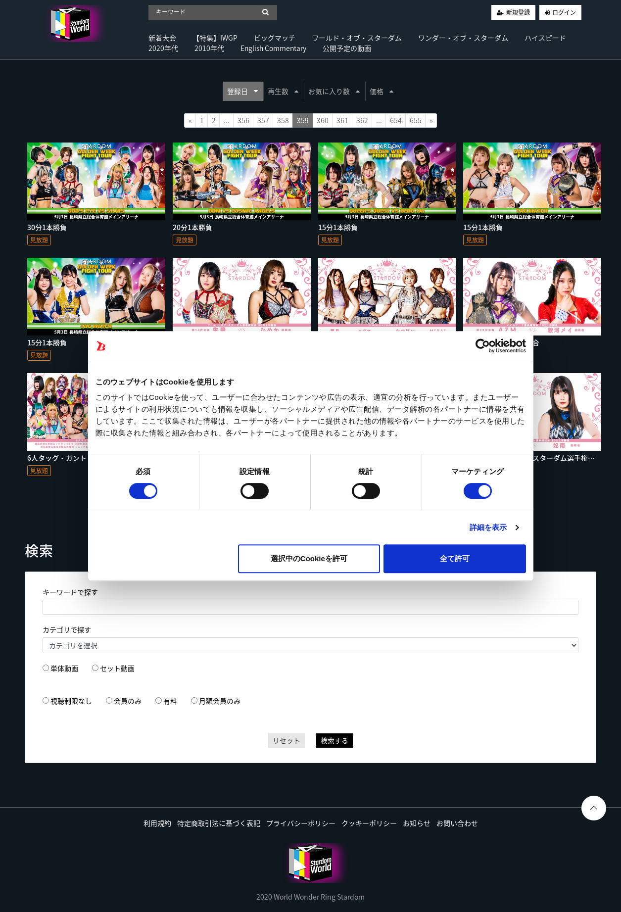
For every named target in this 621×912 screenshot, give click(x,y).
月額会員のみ (219, 701)
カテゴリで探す (67, 629)
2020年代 (163, 48)
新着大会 (162, 38)
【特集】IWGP (215, 38)
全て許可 (455, 558)
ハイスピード (545, 38)
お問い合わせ (457, 823)
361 (342, 120)
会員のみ (128, 701)
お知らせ (416, 823)
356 (243, 120)
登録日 (242, 91)
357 (263, 120)
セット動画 (117, 668)
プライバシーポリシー (300, 823)
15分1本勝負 (338, 227)
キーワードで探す (70, 592)
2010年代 (209, 48)
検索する (334, 740)
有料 (170, 701)
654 (396, 120)
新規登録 (518, 12)
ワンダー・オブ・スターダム (463, 38)
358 (283, 120)
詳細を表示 (488, 527)
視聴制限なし (71, 701)
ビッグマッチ (274, 38)
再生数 (283, 91)
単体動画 (64, 668)
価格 (381, 91)
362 (362, 120)
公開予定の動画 (347, 48)
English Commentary (273, 48)
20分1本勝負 (192, 227)
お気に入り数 (334, 91)
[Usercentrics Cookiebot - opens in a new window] (482, 345)
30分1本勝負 (47, 227)
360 (323, 120)
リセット (286, 740)
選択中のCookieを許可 (309, 558)
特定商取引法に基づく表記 (218, 823)
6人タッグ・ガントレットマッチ (77, 458)
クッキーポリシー (369, 823)
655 (416, 120)
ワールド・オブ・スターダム (357, 38)
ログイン (564, 12)
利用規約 (157, 823)
